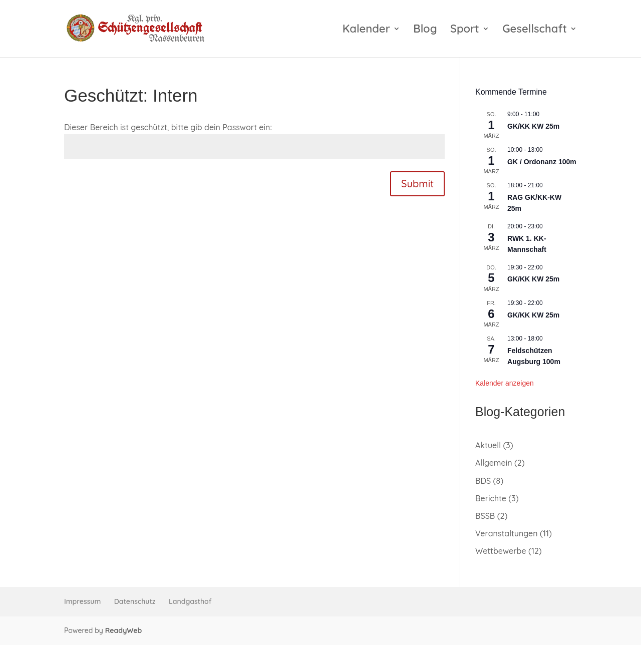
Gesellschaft (534, 30)
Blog (425, 30)
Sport (464, 30)
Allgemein (493, 463)
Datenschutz (135, 601)
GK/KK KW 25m (533, 126)
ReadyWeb (123, 630)
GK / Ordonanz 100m (541, 162)
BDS (483, 481)
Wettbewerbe (500, 551)
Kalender (366, 30)
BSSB (485, 516)
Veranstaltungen (506, 533)
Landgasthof (190, 601)
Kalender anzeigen (504, 383)
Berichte (490, 498)
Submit (417, 183)
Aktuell (488, 445)
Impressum (82, 601)
